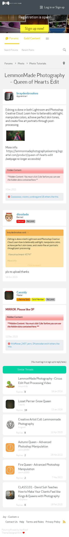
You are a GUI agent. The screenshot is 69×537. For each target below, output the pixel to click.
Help (22, 521)
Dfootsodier (38, 343)
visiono (25, 196)
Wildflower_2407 (18, 343)
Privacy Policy (53, 521)
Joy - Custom (11, 516)
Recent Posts (28, 50)
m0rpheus (22, 499)
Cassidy (22, 292)
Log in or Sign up (52, 7)
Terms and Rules (35, 521)
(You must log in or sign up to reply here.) (48, 362)
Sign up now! (34, 28)
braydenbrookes (27, 93)
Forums (13, 38)
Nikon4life (23, 386)
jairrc (29, 343)
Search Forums (11, 50)
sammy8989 (23, 450)
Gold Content (32, 38)
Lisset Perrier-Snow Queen (34, 401)
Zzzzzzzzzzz (16, 196)
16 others (46, 196)
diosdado (23, 214)
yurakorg (33, 196)
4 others (52, 343)
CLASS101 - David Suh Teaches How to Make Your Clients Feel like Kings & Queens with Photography (39, 492)
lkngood (21, 427)
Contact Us (12, 521)
